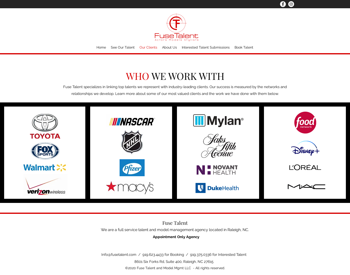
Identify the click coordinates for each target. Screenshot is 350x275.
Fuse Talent (175, 222)
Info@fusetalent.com (118, 254)
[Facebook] (283, 4)
